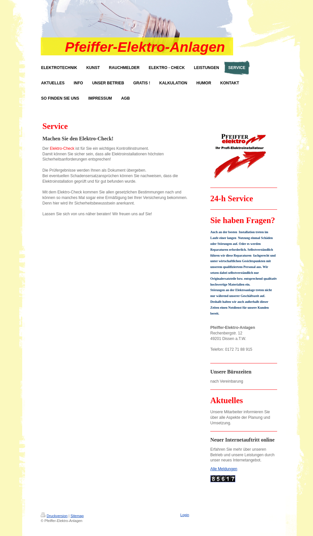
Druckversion (54, 516)
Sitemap (76, 516)
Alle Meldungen (223, 469)
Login (184, 515)
